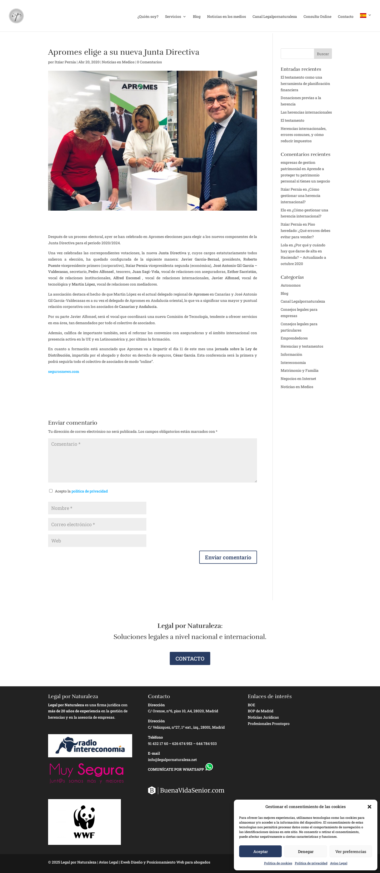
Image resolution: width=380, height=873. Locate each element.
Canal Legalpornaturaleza (275, 17)
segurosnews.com (63, 371)
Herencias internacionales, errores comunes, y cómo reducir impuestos (303, 135)
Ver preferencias (350, 851)
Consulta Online (317, 17)
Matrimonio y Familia (300, 370)
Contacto (345, 17)
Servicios (173, 17)
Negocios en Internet (298, 378)
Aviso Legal (338, 863)
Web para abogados (193, 862)
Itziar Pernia (65, 61)
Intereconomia (293, 362)
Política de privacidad (311, 863)
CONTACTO (190, 658)
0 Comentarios (149, 61)
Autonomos (291, 285)
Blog (197, 17)
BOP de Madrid (260, 710)
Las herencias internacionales (306, 112)
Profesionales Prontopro (269, 723)
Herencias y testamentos (302, 346)
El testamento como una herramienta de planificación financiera (305, 83)
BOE (251, 704)
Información (291, 354)
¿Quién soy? (147, 17)
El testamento (292, 120)
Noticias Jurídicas (263, 717)
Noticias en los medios (226, 17)
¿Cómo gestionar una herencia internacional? (300, 195)
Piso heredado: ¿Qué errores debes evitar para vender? (305, 230)
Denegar (306, 851)
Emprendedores (294, 338)
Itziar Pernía (291, 224)
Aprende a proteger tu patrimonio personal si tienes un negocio (305, 175)
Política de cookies (278, 863)
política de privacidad (89, 491)
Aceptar (260, 851)
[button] (369, 806)
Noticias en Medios (118, 61)
